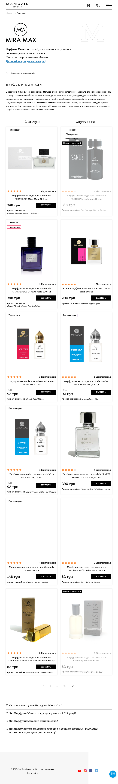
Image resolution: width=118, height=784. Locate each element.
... (57, 685)
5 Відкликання (102, 653)
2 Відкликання (102, 191)
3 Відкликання (47, 191)
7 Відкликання (47, 562)
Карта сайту (32, 773)
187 (65, 685)
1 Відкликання (102, 284)
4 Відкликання (47, 284)
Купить (46, 205)
